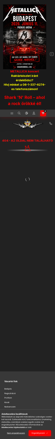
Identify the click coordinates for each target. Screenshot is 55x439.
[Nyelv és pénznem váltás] (26, 113)
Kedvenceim (10, 407)
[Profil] (34, 113)
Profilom (8, 398)
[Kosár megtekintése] (43, 113)
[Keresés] (19, 113)
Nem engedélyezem (16, 433)
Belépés (8, 389)
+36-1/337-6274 (51, 124)
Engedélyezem (38, 433)
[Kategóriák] (12, 113)
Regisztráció (10, 393)
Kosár (7, 402)
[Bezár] (52, 54)
